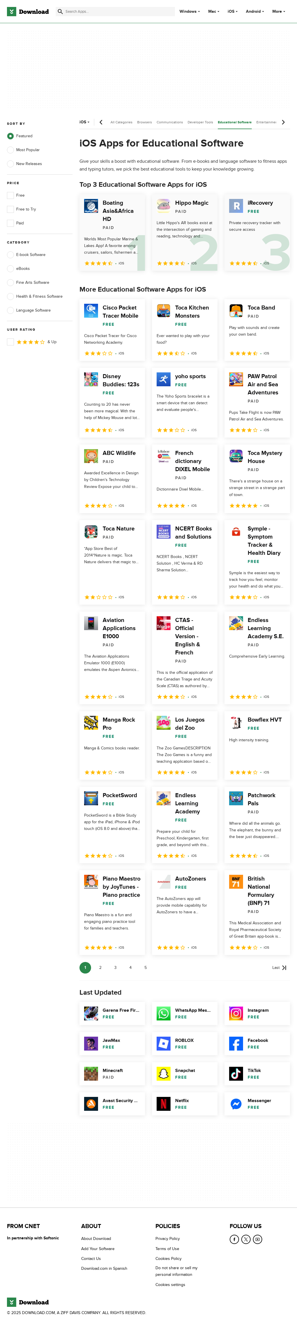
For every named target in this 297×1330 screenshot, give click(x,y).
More (279, 11)
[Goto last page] (279, 968)
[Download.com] (28, 11)
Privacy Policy (167, 1238)
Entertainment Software (274, 122)
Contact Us (91, 1258)
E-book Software (26, 254)
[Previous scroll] (101, 122)
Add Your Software (98, 1248)
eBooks (18, 268)
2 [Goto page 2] (100, 967)
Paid (15, 223)
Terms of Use (167, 1248)
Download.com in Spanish (104, 1268)
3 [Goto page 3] (115, 967)
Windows (188, 12)
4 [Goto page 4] (130, 967)
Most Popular (23, 150)
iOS (231, 12)
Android (253, 12)
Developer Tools (200, 122)
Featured (19, 136)
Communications (170, 122)
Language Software (29, 310)
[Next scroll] (283, 122)
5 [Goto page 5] (145, 967)
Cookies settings (170, 1284)
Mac (212, 12)
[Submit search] (60, 11)
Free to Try (21, 209)
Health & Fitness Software (35, 296)
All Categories (122, 122)
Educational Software (235, 122)
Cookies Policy (168, 1258)
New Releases (24, 163)
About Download (96, 1238)
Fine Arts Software (28, 282)
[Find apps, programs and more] (115, 11)
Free (16, 195)
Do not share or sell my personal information (176, 1271)
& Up (32, 342)
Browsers (144, 122)
